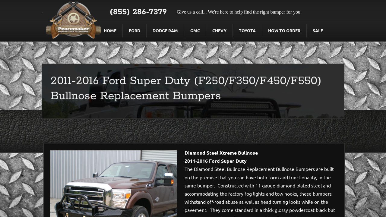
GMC (195, 30)
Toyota (247, 30)
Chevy (219, 30)
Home (110, 30)
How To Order (284, 30)
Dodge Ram (165, 30)
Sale (318, 30)
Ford (134, 30)
